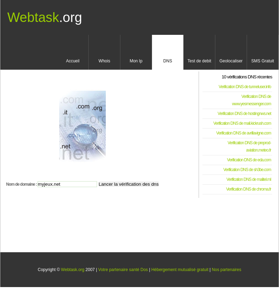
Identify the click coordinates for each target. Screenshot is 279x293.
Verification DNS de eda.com (249, 159)
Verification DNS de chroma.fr (248, 189)
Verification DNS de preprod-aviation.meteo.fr (249, 146)
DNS (167, 61)
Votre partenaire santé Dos (123, 269)
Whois (104, 61)
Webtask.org (72, 269)
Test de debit (199, 61)
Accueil (73, 61)
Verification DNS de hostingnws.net (244, 113)
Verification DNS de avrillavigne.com (243, 133)
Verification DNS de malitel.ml (248, 179)
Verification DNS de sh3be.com (247, 169)
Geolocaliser (231, 61)
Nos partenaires (226, 269)
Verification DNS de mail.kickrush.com (242, 123)
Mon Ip (136, 61)
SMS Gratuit (262, 61)
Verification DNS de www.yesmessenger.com (251, 100)
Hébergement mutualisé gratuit (179, 269)
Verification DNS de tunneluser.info (245, 86)
